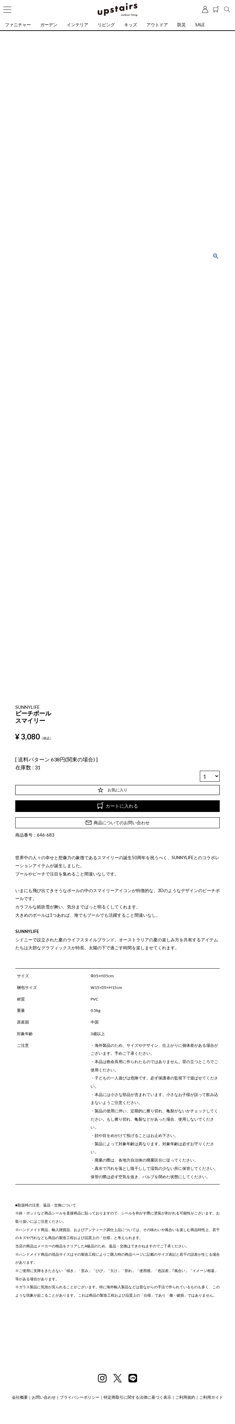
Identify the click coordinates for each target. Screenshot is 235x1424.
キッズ (130, 24)
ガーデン (48, 24)
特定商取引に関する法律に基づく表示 (137, 1397)
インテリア (77, 24)
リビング (106, 24)
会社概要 (20, 1397)
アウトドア (157, 24)
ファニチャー (18, 24)
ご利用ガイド (211, 1397)
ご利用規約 (185, 1397)
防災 (181, 24)
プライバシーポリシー (80, 1397)
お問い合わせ (44, 1397)
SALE (200, 24)
